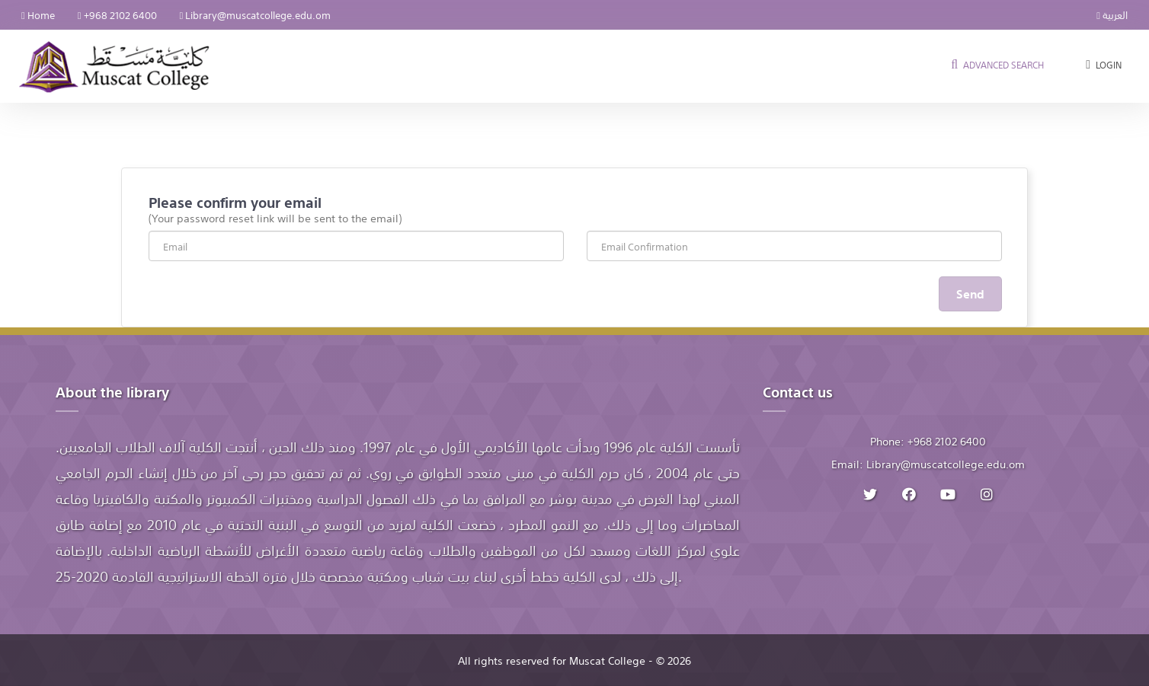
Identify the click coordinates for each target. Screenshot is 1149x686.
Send (970, 293)
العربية (1112, 14)
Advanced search (996, 64)
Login (1102, 64)
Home (38, 14)
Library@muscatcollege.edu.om (255, 14)
